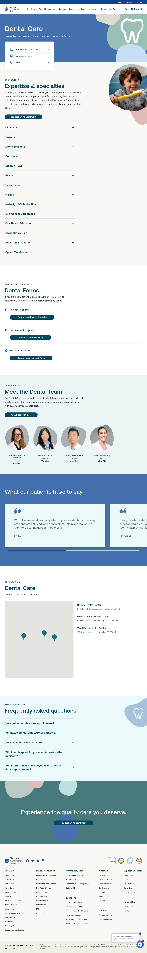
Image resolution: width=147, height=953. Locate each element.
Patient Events (42, 901)
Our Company (104, 875)
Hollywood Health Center (76, 915)
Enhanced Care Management (77, 884)
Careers (121, 2)
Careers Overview (106, 915)
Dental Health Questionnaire (32, 317)
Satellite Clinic (71, 888)
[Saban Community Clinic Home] (12, 9)
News (101, 896)
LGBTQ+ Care (10, 917)
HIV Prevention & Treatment (16, 913)
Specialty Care (10, 926)
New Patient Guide (43, 888)
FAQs (38, 909)
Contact (139, 2)
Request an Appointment (30, 49)
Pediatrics (9, 896)
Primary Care (10, 875)
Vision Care (9, 888)
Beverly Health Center (74, 907)
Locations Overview (74, 902)
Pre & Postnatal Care (13, 901)
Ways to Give (129, 875)
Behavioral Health (12, 892)
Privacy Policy (10, 948)
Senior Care (9, 909)
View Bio (17, 463)
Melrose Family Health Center (77, 911)
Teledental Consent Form (30, 337)
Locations (40, 913)
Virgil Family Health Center (76, 919)
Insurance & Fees (30, 55)
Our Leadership (105, 884)
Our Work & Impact (106, 879)
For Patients (130, 907)
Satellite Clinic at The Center (77, 923)
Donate (130, 2)
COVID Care (9, 879)
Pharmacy (9, 922)
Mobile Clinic (71, 879)
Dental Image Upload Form (31, 358)
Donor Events (129, 888)
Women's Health (11, 905)
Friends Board (129, 892)
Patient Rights (41, 905)
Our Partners (104, 888)
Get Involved (129, 884)
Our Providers (41, 896)
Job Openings (105, 919)
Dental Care (9, 884)
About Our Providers (21, 415)
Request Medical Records (46, 884)
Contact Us (30, 62)
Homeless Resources (74, 875)
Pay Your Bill (41, 879)
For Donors (128, 911)
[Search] (126, 9)
